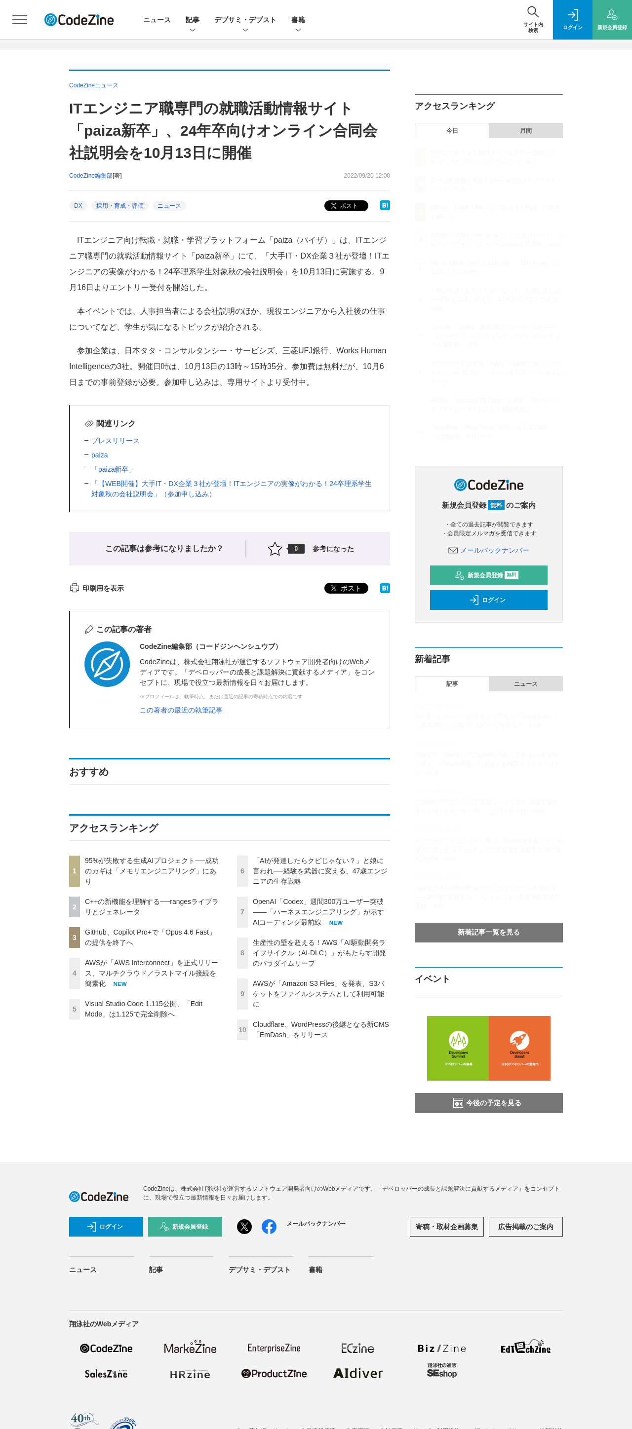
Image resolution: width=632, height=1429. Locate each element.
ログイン (487, 600)
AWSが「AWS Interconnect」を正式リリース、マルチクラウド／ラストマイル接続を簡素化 (151, 973)
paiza (99, 455)
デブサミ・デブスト (245, 20)
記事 (192, 20)
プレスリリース (115, 441)
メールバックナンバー (488, 550)
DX (78, 205)
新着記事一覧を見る (489, 932)
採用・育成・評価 (120, 205)
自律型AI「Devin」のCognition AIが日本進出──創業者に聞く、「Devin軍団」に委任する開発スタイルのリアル (487, 764)
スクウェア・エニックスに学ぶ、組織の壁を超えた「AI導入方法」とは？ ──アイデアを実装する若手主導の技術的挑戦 (488, 849)
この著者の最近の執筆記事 (181, 710)
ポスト (343, 206)
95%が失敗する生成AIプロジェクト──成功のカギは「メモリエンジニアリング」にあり (152, 871)
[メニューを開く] (20, 19)
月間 (526, 130)
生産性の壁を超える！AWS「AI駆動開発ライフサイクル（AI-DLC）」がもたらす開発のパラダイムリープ (319, 953)
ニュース (157, 20)
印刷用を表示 (96, 588)
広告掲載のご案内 (525, 1227)
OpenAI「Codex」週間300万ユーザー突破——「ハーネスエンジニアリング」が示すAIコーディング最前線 (318, 912)
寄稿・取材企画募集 (447, 1227)
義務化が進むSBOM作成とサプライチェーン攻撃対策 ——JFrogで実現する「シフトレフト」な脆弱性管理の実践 (487, 897)
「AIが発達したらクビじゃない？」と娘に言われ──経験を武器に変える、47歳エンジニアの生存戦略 (320, 871)
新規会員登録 (486, 575)
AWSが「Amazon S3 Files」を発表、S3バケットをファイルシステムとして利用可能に (318, 993)
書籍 (298, 20)
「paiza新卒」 (113, 469)
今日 (452, 130)
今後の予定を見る (487, 1103)
